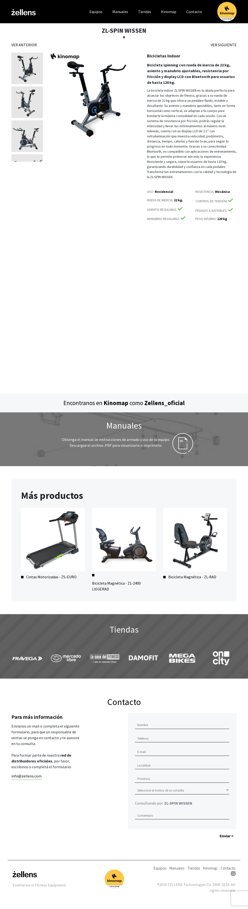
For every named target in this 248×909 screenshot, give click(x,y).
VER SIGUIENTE (224, 44)
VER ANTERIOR (24, 44)
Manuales (120, 11)
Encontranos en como (124, 403)
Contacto (194, 11)
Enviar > (226, 835)
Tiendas (144, 11)
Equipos (95, 11)
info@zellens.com (26, 776)
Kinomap (168, 11)
